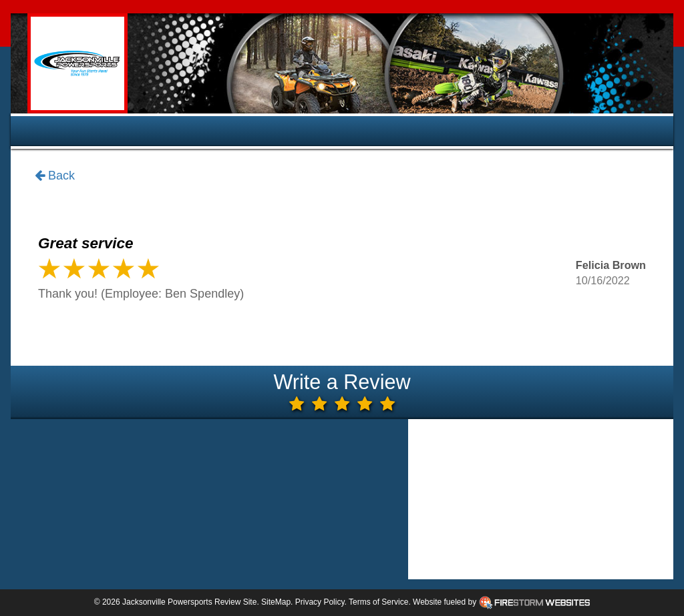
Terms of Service (378, 602)
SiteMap (276, 602)
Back (55, 176)
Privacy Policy (320, 602)
